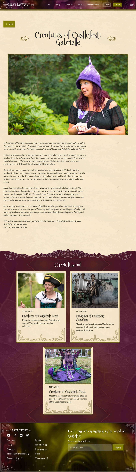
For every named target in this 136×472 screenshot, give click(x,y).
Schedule (69, 5)
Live (48, 5)
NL (127, 5)
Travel (80, 5)
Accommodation (93, 5)
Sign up (118, 448)
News (107, 5)
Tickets (117, 5)
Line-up (57, 5)
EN (131, 5)
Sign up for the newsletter (79, 441)
